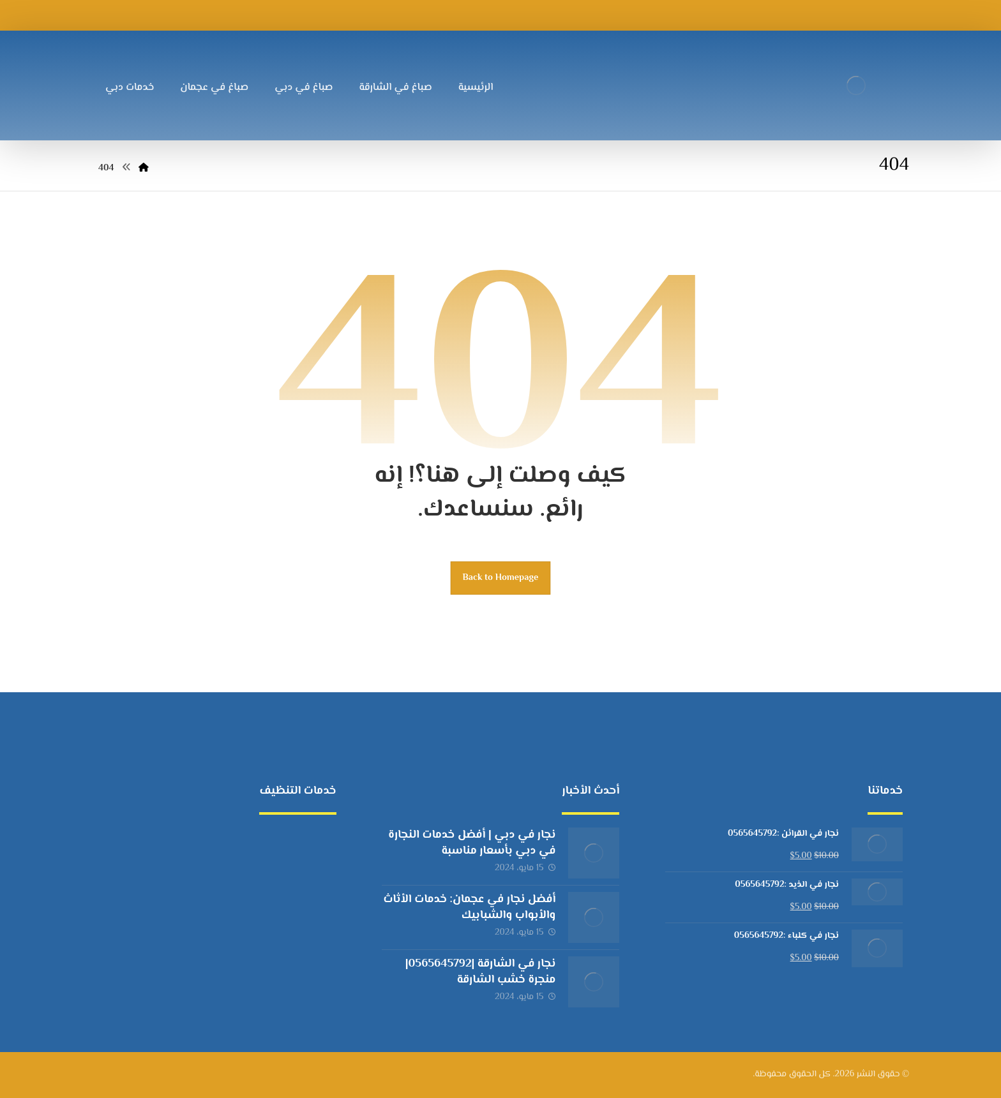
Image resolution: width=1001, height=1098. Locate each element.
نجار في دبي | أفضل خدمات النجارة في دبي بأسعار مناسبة (471, 843)
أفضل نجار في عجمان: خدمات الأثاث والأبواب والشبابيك (469, 907)
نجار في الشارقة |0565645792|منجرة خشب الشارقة (480, 972)
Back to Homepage (501, 577)
